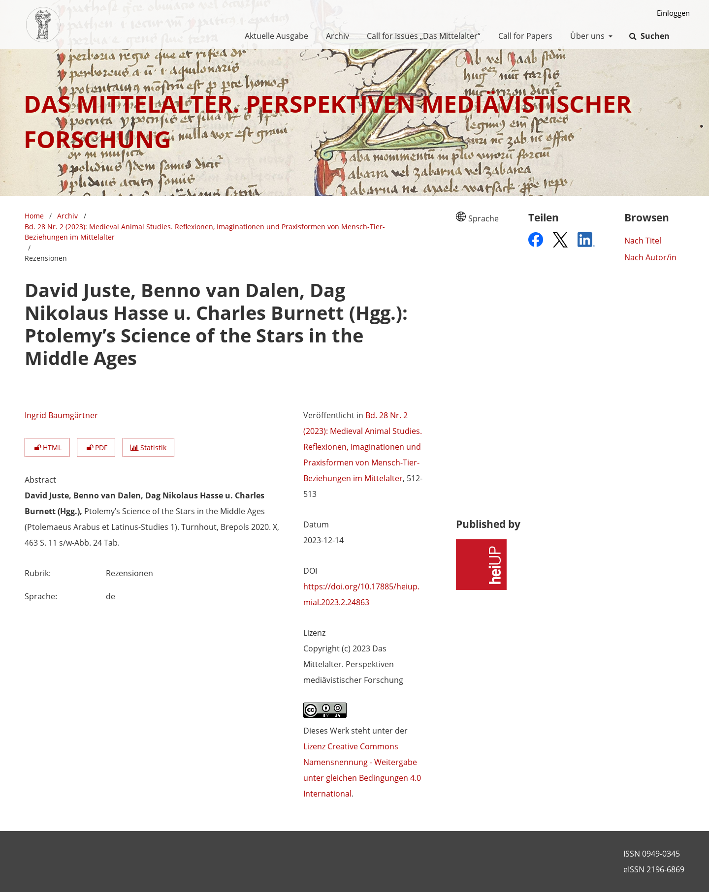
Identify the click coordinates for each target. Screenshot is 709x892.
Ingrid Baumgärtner (61, 415)
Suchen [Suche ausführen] (654, 36)
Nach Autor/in (650, 257)
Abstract (40, 479)
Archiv (335, 36)
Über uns (586, 36)
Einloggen (669, 13)
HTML (47, 447)
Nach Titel (642, 240)
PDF (96, 447)
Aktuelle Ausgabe (274, 36)
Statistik (148, 447)
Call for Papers (523, 36)
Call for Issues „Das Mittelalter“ (422, 36)
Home (34, 215)
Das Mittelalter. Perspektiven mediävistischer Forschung (328, 121)
